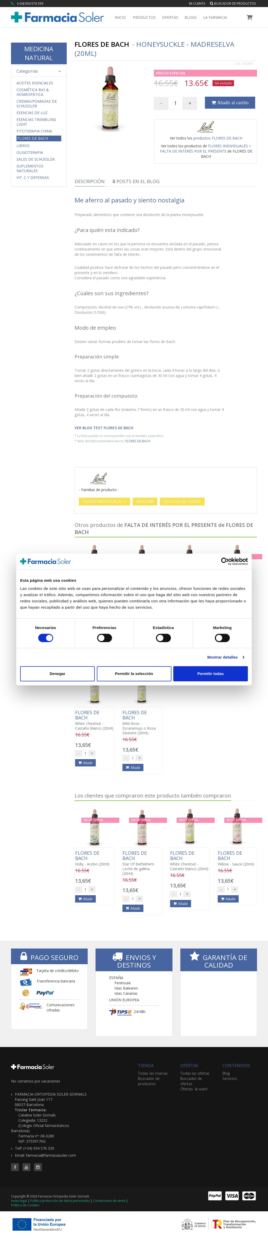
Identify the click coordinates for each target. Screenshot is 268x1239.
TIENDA (146, 1065)
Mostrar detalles (222, 657)
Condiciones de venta (109, 1201)
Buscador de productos (233, 3)
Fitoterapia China (34, 131)
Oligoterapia (29, 152)
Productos (144, 17)
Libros (23, 145)
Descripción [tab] (90, 181)
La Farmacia (215, 17)
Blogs (191, 17)
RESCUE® (145, 501)
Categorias (38, 71)
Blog (226, 1073)
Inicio (120, 17)
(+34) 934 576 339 (30, 3)
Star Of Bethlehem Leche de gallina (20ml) (141, 863)
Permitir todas (210, 673)
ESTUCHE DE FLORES (182, 501)
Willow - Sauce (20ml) (237, 858)
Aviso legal (19, 1201)
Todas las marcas (153, 1073)
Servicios (229, 1078)
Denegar (57, 673)
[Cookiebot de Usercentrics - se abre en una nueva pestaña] (225, 561)
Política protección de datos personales (60, 1201)
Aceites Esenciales (34, 83)
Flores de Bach (32, 138)
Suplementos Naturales (29, 168)
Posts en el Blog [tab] (136, 181)
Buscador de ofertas (191, 1081)
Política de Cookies (25, 1205)
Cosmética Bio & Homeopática (32, 92)
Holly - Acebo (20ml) (94, 858)
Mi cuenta (197, 3)
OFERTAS (189, 1065)
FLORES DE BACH (137, 441)
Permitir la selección (134, 673)
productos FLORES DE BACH (217, 138)
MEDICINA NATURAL (38, 53)
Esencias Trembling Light (36, 122)
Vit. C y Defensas (32, 177)
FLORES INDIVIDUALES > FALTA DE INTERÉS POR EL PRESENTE (205, 148)
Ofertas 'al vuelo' (194, 1088)
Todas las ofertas (195, 1073)
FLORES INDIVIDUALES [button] (104, 501)
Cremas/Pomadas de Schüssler (36, 103)
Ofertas (170, 17)
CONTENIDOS (236, 1065)
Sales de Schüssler (35, 159)
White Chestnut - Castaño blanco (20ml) (94, 720)
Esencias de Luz (32, 112)
